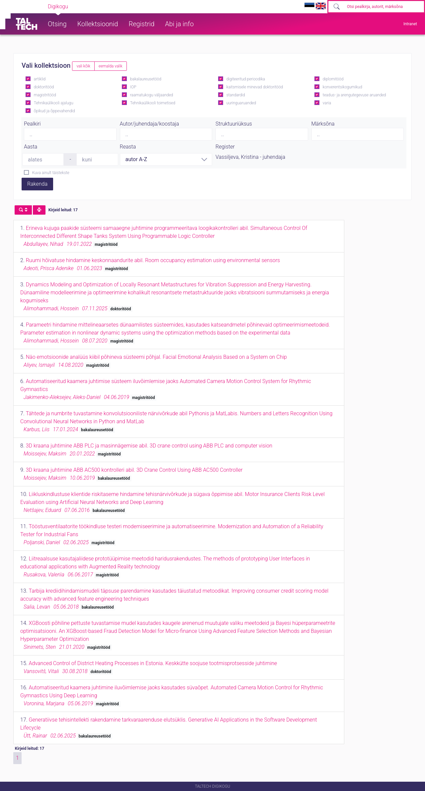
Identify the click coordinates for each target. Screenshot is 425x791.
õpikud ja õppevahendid (54, 111)
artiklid (39, 79)
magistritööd (45, 95)
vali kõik (83, 66)
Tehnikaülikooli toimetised (152, 103)
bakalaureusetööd (145, 79)
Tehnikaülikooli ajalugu (53, 103)
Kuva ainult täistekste (50, 172)
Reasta (128, 147)
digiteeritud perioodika (245, 79)
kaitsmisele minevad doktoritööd (254, 87)
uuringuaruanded (241, 103)
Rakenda (37, 184)
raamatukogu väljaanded (151, 95)
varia (327, 103)
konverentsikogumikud (342, 87)
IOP (133, 87)
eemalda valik (111, 66)
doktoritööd (44, 87)
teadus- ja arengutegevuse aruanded (354, 95)
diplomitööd (333, 79)
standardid (235, 95)
